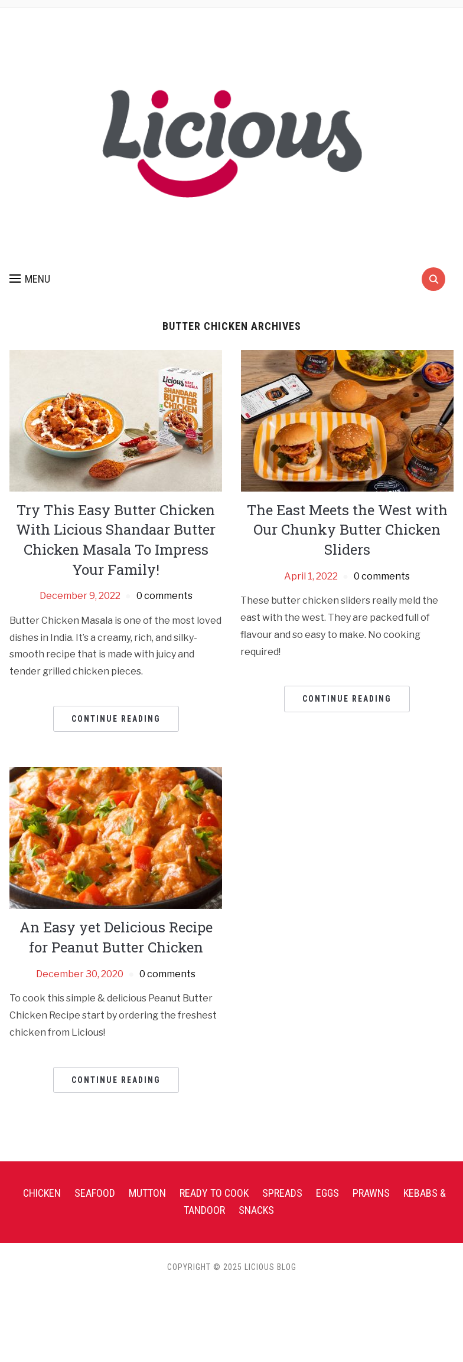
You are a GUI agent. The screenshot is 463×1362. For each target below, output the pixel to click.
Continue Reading (116, 718)
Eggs (327, 1193)
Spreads (282, 1193)
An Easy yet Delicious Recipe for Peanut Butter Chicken (116, 937)
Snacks (256, 1210)
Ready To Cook (214, 1193)
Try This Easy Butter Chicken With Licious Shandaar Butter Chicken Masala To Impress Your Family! (116, 539)
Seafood (94, 1193)
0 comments (164, 595)
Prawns (371, 1193)
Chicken (42, 1193)
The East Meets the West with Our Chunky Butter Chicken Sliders (347, 529)
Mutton (147, 1193)
